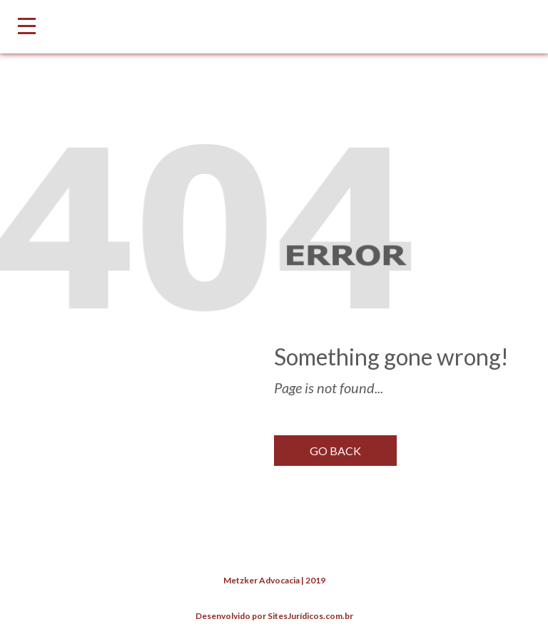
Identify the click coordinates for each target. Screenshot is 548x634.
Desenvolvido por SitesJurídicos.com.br (274, 615)
